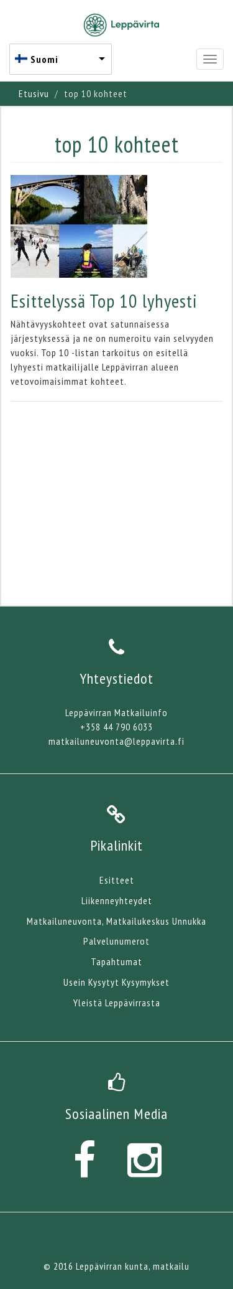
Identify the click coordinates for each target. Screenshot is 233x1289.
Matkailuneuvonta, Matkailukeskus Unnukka (116, 921)
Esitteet (116, 880)
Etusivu (34, 93)
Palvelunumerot (116, 941)
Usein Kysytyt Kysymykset (116, 982)
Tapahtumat (116, 961)
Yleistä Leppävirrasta (116, 1002)
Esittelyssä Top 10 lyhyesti (104, 300)
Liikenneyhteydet (116, 900)
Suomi (44, 59)
